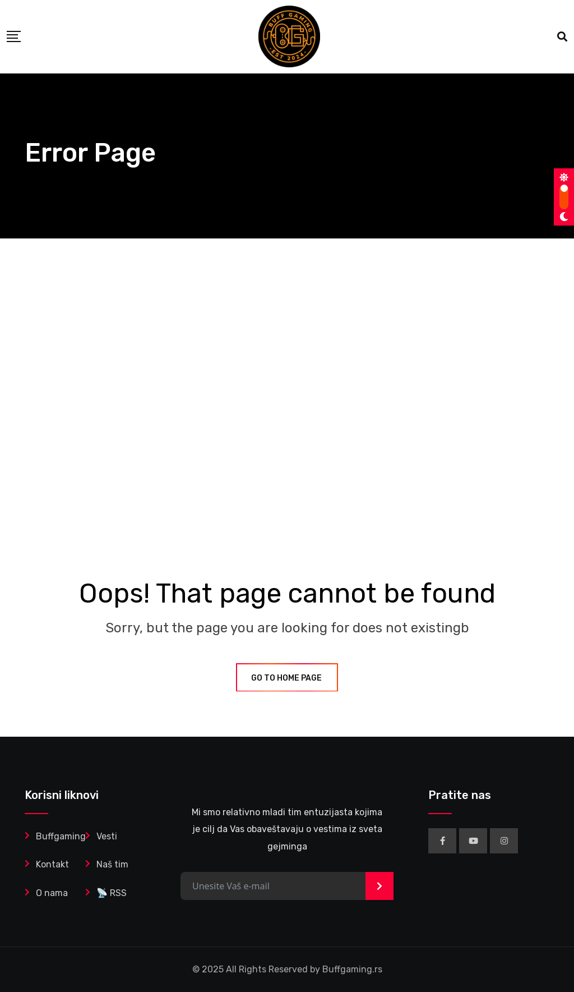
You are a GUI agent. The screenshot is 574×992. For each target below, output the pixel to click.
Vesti (106, 836)
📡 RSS (111, 893)
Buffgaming (61, 836)
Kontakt (52, 864)
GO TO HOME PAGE (287, 678)
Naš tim (112, 864)
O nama (52, 893)
